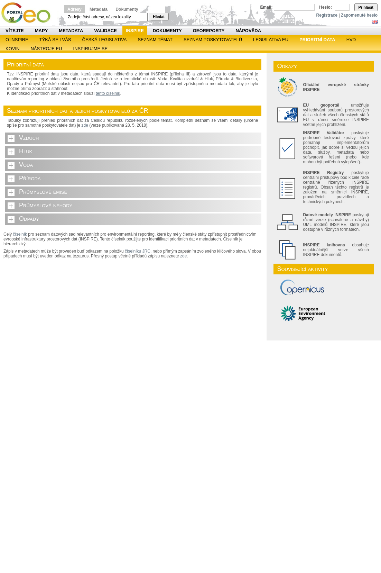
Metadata (99, 9)
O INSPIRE (17, 39)
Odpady (29, 218)
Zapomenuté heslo (359, 15)
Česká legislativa (104, 39)
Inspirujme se (90, 48)
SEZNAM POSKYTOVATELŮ (213, 39)
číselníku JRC (137, 251)
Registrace (326, 15)
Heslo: (325, 7)
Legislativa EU (270, 39)
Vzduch (29, 137)
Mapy (41, 30)
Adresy (74, 9)
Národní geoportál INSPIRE (28, 13)
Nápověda (248, 30)
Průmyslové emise (43, 191)
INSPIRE (135, 30)
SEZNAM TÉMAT (155, 39)
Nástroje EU (46, 48)
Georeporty (209, 30)
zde (84, 125)
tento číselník (108, 93)
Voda (26, 164)
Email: (266, 7)
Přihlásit (366, 7)
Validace (105, 30)
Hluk (25, 151)
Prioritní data (317, 39)
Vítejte (15, 30)
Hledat (159, 17)
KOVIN (12, 48)
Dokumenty (126, 9)
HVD (351, 39)
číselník (20, 234)
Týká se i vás (55, 39)
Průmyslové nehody (45, 205)
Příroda (30, 178)
